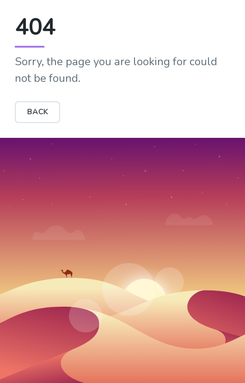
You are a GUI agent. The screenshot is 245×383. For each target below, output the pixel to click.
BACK (37, 112)
